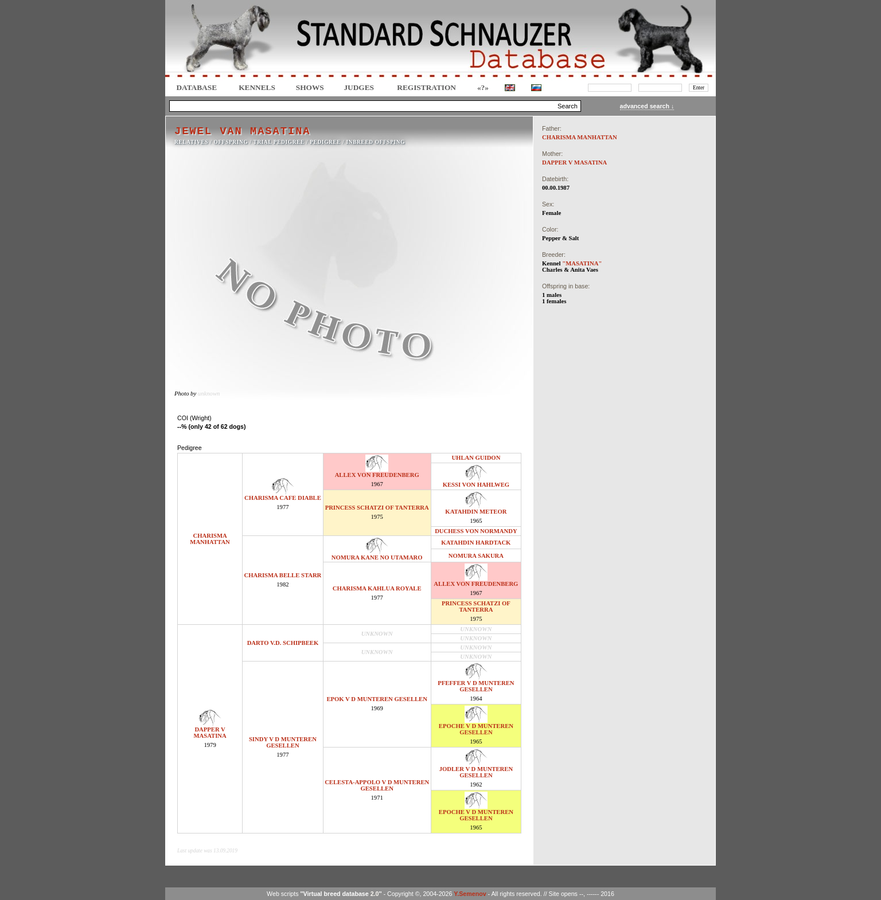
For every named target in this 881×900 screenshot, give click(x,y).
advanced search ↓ (647, 106)
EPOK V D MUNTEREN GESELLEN (376, 699)
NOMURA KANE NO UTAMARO (377, 557)
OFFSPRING (231, 142)
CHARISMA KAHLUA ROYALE (377, 588)
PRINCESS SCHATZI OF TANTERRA (377, 507)
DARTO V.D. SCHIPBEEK (283, 643)
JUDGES (359, 87)
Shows (310, 87)
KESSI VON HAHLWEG (476, 485)
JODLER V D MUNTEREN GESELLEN (476, 772)
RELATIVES (191, 142)
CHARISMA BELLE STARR (283, 575)
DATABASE (196, 87)
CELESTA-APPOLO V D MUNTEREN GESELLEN (377, 785)
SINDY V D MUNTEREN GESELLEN (283, 742)
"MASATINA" (582, 263)
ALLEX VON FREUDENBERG (377, 475)
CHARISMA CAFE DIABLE (282, 498)
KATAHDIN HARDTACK (475, 542)
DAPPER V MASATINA (209, 732)
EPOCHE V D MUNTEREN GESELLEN (476, 729)
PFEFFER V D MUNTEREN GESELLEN (476, 686)
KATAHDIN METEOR (475, 511)
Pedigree (325, 142)
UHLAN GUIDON (475, 458)
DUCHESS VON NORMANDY (476, 531)
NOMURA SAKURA (476, 556)
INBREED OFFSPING (376, 142)
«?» (483, 87)
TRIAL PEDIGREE (279, 142)
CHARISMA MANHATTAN (209, 539)
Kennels (257, 87)
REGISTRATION (426, 87)
